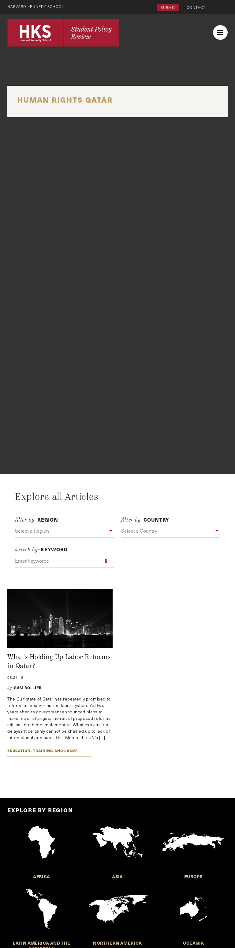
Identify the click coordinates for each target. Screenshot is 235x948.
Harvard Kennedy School (36, 6)
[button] (64, 531)
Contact (196, 7)
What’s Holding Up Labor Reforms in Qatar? (58, 661)
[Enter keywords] (64, 561)
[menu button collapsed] (220, 32)
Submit (168, 7)
